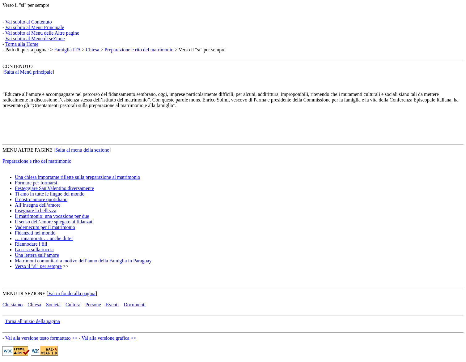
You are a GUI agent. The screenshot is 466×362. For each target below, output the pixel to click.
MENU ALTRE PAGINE (27, 150)
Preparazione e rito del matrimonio (138, 49)
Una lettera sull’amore (37, 255)
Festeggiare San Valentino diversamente (54, 188)
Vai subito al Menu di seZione (35, 38)
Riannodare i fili (31, 244)
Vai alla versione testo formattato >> (41, 338)
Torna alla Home (21, 44)
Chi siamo (12, 304)
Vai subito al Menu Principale (34, 27)
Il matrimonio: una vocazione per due (52, 216)
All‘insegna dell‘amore (38, 205)
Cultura (73, 304)
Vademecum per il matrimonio (45, 227)
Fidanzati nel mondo (35, 232)
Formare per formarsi (36, 182)
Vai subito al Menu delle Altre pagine (42, 33)
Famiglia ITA (67, 49)
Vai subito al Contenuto (28, 21)
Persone (93, 304)
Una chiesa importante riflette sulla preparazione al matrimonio (77, 177)
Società (53, 304)
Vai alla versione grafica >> (109, 338)
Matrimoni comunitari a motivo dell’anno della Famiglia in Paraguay (83, 260)
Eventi (112, 304)
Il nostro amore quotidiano (41, 199)
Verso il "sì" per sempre (25, 5)
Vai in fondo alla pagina (71, 293)
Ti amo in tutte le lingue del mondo (50, 193)
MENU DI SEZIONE (23, 293)
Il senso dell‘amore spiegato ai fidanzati (54, 221)
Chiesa (93, 49)
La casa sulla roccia (34, 249)
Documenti (135, 304)
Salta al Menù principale (28, 72)
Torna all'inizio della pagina (32, 321)
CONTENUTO (17, 66)
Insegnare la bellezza (35, 210)
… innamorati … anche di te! (44, 238)
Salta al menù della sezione (82, 150)
